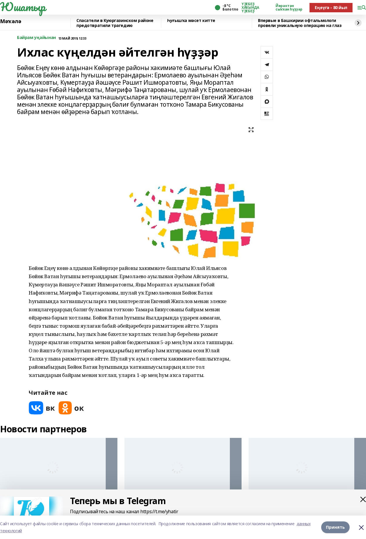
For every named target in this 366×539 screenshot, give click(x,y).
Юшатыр (22, 6)
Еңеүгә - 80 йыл (331, 7)
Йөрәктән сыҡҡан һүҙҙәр (289, 7)
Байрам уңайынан (36, 37)
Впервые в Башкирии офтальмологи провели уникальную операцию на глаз (299, 23)
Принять (335, 527)
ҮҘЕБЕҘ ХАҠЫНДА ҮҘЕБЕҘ (250, 7)
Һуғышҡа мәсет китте (191, 20)
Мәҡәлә (10, 21)
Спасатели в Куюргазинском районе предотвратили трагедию (114, 23)
